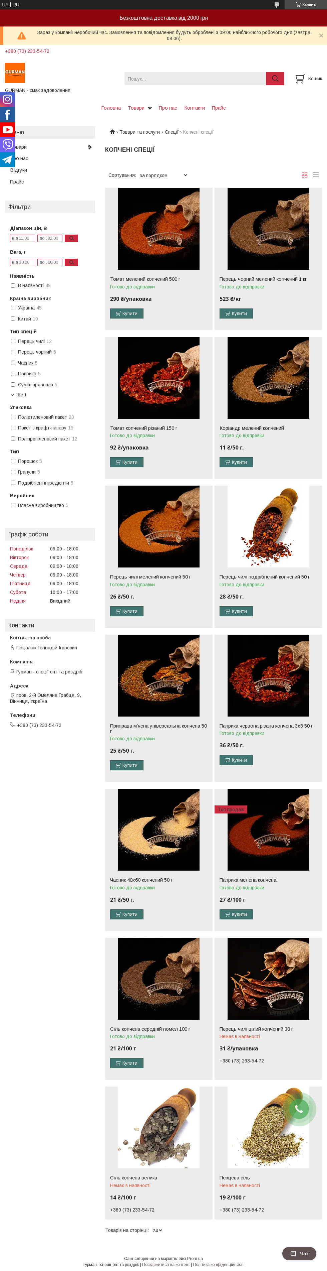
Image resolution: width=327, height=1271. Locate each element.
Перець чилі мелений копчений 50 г (150, 577)
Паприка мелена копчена (248, 880)
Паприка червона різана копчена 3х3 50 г (266, 726)
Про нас (168, 108)
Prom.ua (195, 1258)
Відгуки (18, 170)
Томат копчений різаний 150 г (143, 428)
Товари (136, 108)
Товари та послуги (139, 132)
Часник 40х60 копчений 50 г (141, 880)
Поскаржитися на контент (166, 1264)
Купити (129, 313)
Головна (111, 108)
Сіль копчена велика (133, 1177)
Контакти (194, 108)
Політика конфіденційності (218, 1264)
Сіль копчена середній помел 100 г (150, 1029)
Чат (299, 1254)
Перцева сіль (235, 1177)
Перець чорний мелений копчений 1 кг (263, 279)
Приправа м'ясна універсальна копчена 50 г (158, 728)
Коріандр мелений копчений (252, 428)
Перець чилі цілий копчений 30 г (256, 1029)
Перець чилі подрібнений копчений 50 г (265, 577)
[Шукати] (275, 78)
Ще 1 (21, 394)
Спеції (172, 132)
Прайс (219, 108)
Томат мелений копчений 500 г (145, 279)
